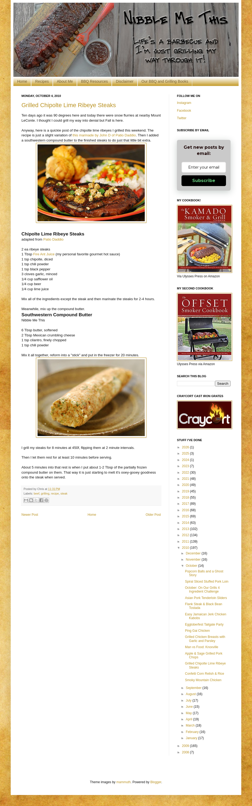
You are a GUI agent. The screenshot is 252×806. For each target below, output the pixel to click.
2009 (186, 746)
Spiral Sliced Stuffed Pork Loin (206, 581)
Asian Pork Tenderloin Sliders (206, 598)
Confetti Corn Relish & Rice (204, 674)
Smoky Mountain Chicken (203, 680)
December (194, 553)
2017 (186, 504)
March (191, 725)
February (192, 732)
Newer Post (29, 515)
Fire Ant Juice (44, 254)
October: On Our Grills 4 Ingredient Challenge (202, 589)
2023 (186, 466)
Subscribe (203, 180)
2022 (186, 472)
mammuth (123, 782)
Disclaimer (124, 81)
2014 (186, 523)
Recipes (42, 81)
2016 (186, 510)
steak (63, 493)
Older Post (153, 515)
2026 (186, 447)
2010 (186, 548)
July (189, 700)
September (194, 688)
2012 (186, 535)
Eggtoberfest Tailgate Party (204, 624)
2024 (186, 460)
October (192, 566)
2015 (186, 516)
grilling (45, 493)
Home (22, 81)
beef (36, 493)
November (194, 559)
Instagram (184, 103)
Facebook (184, 110)
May (189, 713)
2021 (186, 479)
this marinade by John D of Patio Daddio (104, 135)
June (190, 707)
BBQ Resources (94, 81)
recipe (55, 493)
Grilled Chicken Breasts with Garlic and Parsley (205, 638)
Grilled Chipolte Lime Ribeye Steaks (68, 105)
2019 (186, 491)
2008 (186, 752)
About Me (65, 81)
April (189, 719)
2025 (186, 453)
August (191, 694)
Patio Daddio (53, 239)
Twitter (181, 118)
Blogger (155, 782)
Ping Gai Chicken (197, 631)
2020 (186, 485)
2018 (186, 497)
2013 (186, 529)
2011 (186, 541)
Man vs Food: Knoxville (201, 647)
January (192, 738)
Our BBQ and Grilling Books (165, 81)
